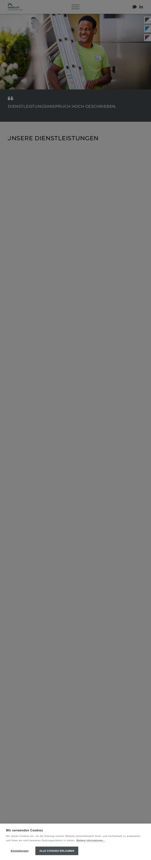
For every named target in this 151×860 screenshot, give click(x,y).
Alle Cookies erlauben (56, 850)
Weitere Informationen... (90, 840)
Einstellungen (20, 850)
